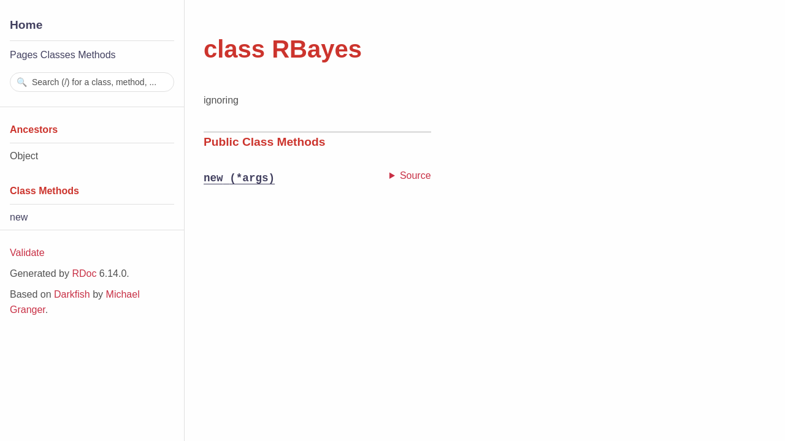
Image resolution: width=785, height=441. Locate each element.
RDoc (84, 273)
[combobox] (92, 82)
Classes (57, 55)
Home (26, 24)
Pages (23, 55)
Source (415, 175)
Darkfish (72, 294)
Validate (27, 252)
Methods (96, 55)
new (19, 217)
